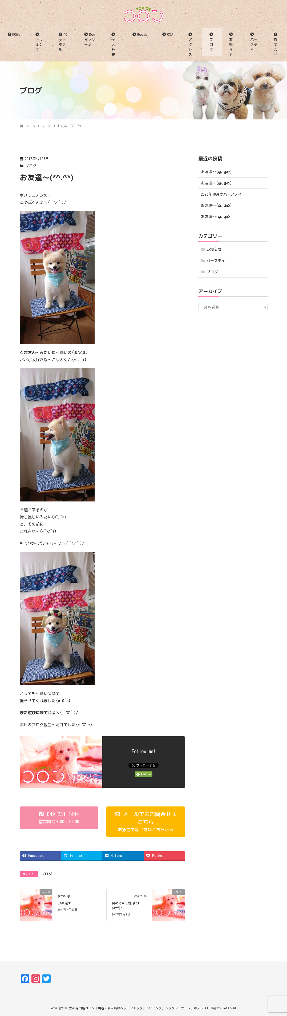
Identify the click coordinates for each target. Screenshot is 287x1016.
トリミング (39, 44)
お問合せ (275, 47)
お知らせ (231, 47)
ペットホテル (63, 42)
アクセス (190, 47)
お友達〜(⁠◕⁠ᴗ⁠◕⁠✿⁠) (216, 172)
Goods (142, 34)
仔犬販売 (113, 47)
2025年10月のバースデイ (221, 194)
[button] (59, 817)
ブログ (211, 44)
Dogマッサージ (89, 39)
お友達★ (64, 903)
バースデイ (254, 44)
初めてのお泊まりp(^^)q (125, 905)
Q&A (170, 34)
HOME (16, 34)
